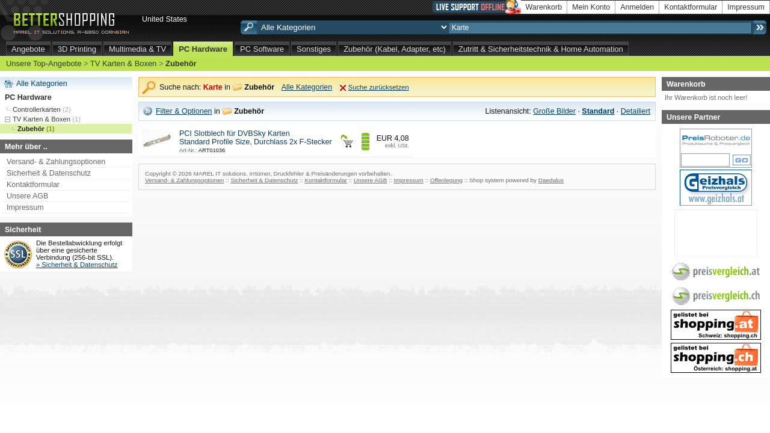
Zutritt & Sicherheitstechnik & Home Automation (540, 49)
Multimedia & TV (137, 49)
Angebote (28, 49)
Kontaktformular (690, 7)
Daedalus (551, 180)
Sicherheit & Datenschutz (49, 173)
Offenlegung (446, 180)
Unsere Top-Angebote (43, 63)
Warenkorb (544, 7)
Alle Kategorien (41, 83)
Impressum (746, 7)
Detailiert (635, 111)
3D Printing (77, 49)
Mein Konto (591, 7)
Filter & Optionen (184, 111)
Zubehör (181, 63)
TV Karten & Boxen (123, 63)
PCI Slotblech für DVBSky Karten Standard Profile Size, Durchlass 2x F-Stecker (255, 137)
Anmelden (637, 7)
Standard (598, 111)
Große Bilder (554, 111)
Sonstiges (314, 49)
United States (164, 19)
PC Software (262, 49)
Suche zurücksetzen (378, 87)
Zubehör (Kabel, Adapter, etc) (394, 49)
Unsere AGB (27, 196)
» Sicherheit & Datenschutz (76, 264)
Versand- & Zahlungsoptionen (56, 162)
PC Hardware (203, 49)
